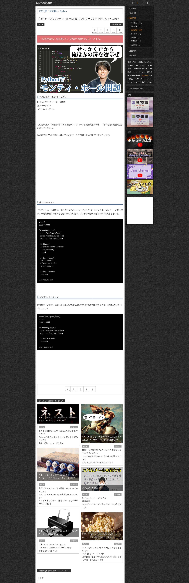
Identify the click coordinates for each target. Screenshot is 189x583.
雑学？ (149, 72)
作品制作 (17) (136, 37)
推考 (129, 72)
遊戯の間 (132, 51)
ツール (144, 68)
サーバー (142, 72)
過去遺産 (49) (136, 33)
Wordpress (136, 68)
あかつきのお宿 (43, 3)
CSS (136, 65)
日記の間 (132, 18)
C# (151, 65)
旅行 (144, 82)
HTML (140, 62)
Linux (130, 82)
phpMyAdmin (139, 79)
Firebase (149, 79)
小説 (129, 62)
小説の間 (132, 8)
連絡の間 (132, 55)
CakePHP (138, 75)
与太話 (130, 79)
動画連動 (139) (136, 30)
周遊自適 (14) (136, 41)
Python (145, 75)
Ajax (129, 68)
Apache (131, 75)
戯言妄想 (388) (136, 22)
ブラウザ (137, 82)
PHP (134, 62)
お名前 (40, 578)
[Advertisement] (80, 370)
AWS (150, 68)
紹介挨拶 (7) (135, 44)
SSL (147, 65)
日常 (150, 75)
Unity (135, 72)
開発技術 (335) (136, 26)
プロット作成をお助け (136, 88)
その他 (149, 82)
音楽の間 (132, 13)
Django (130, 65)
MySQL (142, 65)
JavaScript (148, 62)
